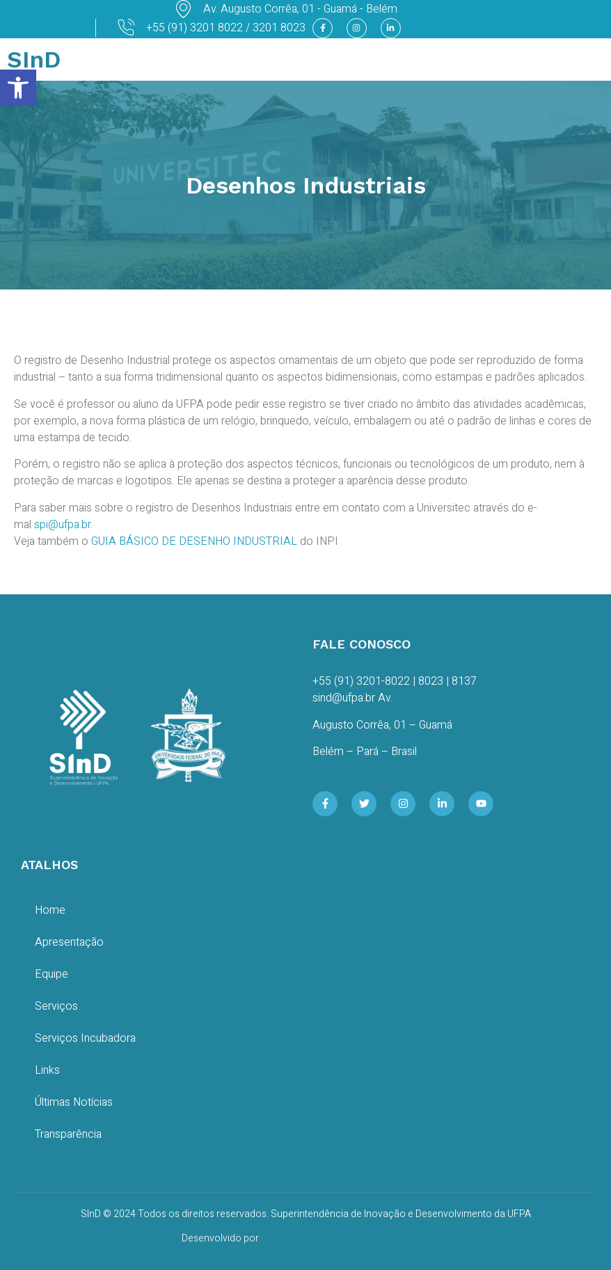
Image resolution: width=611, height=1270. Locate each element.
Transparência (68, 1134)
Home (50, 910)
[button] (18, 88)
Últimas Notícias (74, 1102)
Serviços (56, 1006)
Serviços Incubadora (85, 1038)
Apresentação (69, 942)
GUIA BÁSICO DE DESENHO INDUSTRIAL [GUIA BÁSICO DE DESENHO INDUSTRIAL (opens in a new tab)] (194, 541)
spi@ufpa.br (62, 524)
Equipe (51, 974)
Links (47, 1070)
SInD (34, 59)
